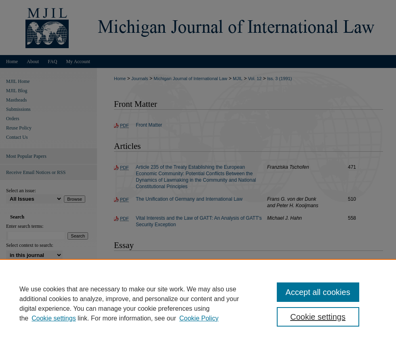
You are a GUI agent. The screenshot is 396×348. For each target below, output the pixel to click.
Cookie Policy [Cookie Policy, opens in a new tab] (199, 318)
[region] (198, 303)
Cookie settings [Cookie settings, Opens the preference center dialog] (317, 316)
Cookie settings (54, 318)
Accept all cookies (318, 292)
